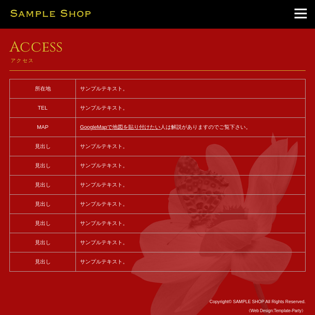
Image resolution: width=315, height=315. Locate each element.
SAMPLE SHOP (248, 301)
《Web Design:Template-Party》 (276, 310)
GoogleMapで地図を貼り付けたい (120, 127)
